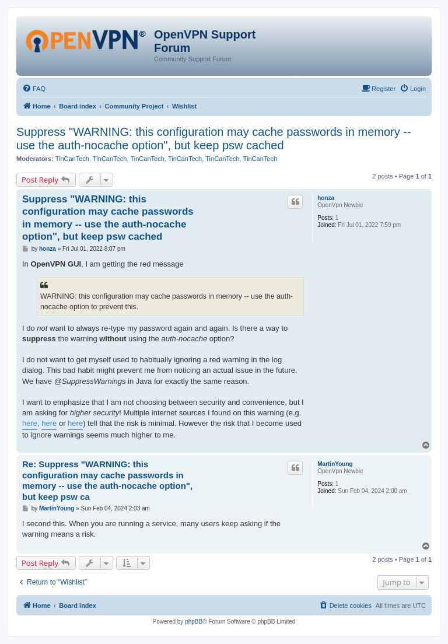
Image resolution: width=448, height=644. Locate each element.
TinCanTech (72, 158)
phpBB (193, 621)
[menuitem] (34, 89)
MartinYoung (334, 464)
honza (325, 198)
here (29, 423)
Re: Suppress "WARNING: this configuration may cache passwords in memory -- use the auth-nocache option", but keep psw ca (107, 480)
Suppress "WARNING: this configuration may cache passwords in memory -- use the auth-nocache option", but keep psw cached (213, 138)
